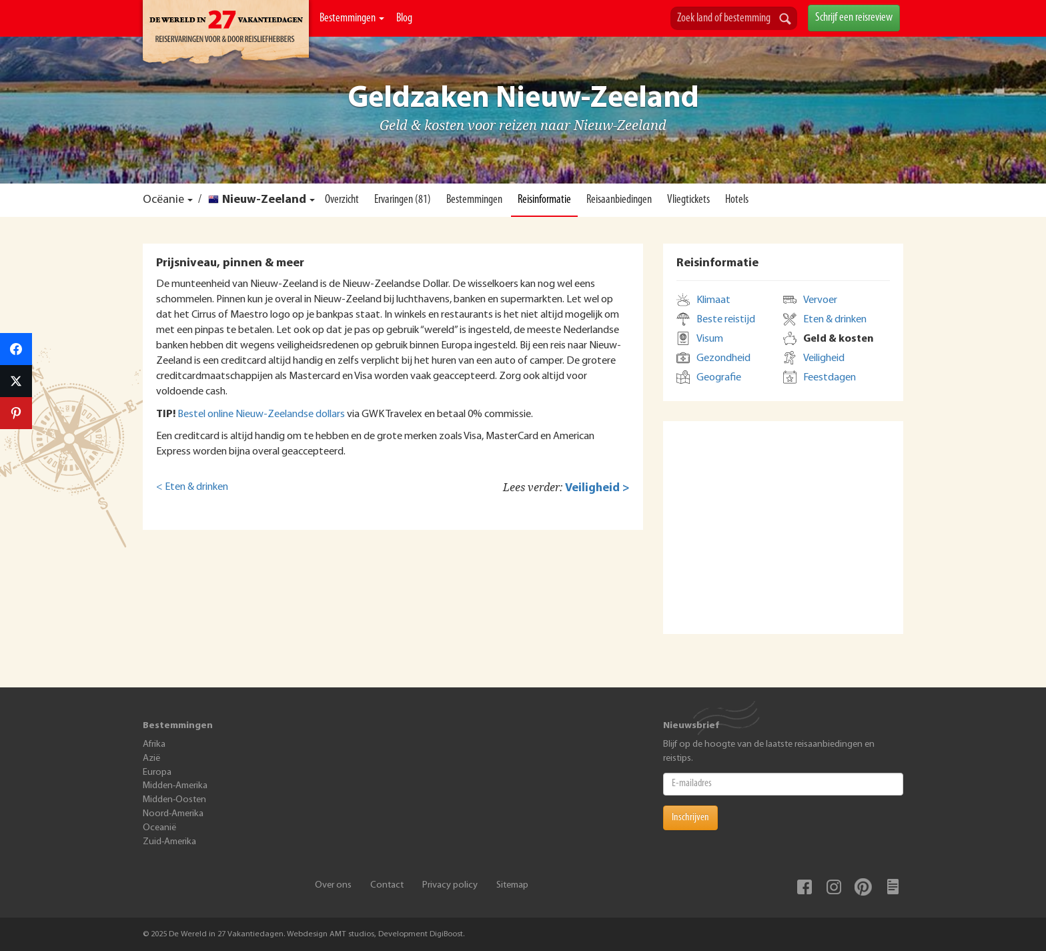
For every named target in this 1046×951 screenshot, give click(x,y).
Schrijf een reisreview (854, 17)
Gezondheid (723, 358)
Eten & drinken (835, 319)
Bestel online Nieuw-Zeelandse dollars (261, 414)
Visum (709, 339)
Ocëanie (163, 200)
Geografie (718, 377)
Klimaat (713, 300)
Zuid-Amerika (169, 842)
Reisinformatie (544, 200)
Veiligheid (824, 358)
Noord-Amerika (173, 814)
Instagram (834, 887)
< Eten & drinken (192, 487)
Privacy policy (450, 885)
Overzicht (342, 200)
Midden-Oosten (174, 800)
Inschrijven (690, 817)
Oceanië (159, 828)
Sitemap (512, 885)
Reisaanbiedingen (619, 200)
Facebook (804, 887)
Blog (404, 18)
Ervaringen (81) (402, 200)
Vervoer (820, 300)
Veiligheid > (597, 488)
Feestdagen (829, 377)
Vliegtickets (688, 200)
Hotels (736, 200)
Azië (151, 758)
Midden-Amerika (175, 786)
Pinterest (863, 887)
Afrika (154, 744)
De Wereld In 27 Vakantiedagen (226, 34)
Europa (157, 772)
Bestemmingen (352, 18)
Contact (387, 885)
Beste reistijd (725, 319)
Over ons (333, 885)
